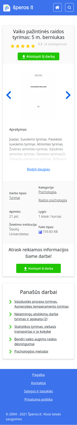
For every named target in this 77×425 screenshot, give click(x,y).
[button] (8, 95)
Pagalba (38, 374)
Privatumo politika (38, 399)
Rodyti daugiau (38, 169)
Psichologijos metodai (31, 351)
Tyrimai (14, 197)
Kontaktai (38, 383)
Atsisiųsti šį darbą (38, 56)
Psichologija (47, 192)
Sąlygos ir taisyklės (38, 391)
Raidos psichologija (53, 200)
